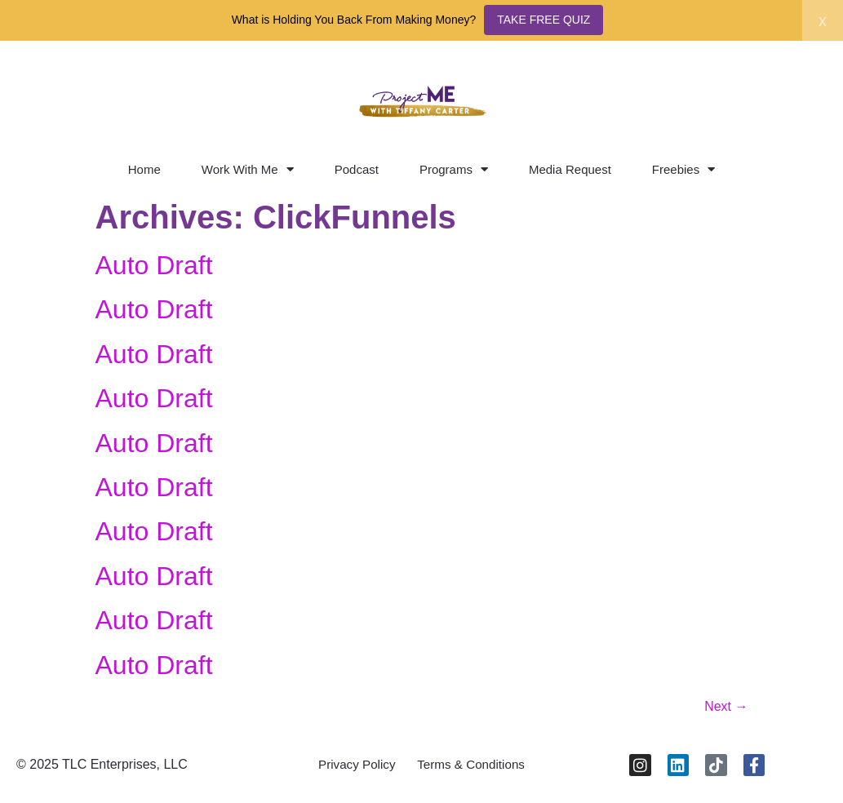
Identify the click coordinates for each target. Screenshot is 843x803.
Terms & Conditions (474, 767)
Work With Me (248, 169)
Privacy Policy (352, 767)
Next (726, 706)
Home (144, 169)
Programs (453, 169)
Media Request (570, 169)
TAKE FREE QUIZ (543, 19)
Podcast (357, 169)
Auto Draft (154, 265)
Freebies (683, 169)
